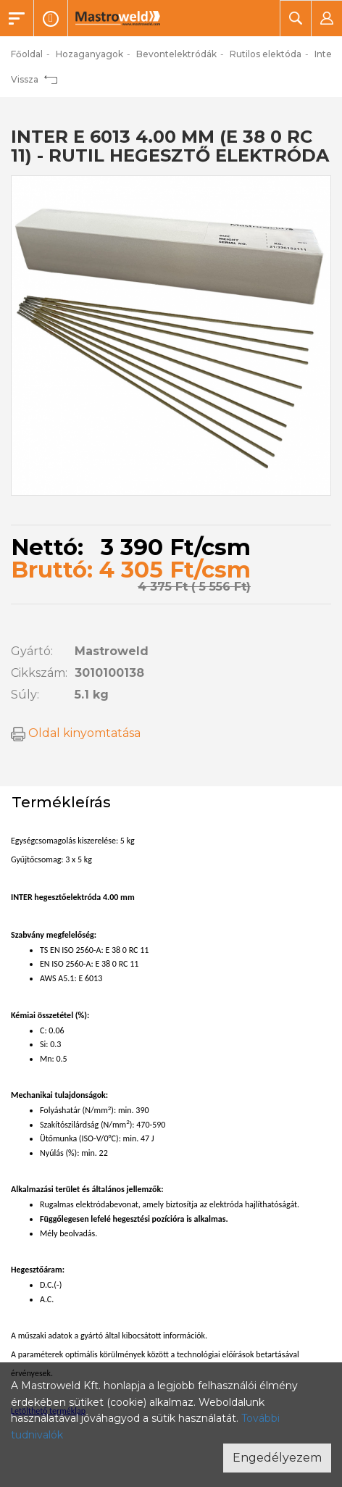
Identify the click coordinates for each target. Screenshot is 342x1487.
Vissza (34, 79)
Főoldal (27, 54)
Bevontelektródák (176, 54)
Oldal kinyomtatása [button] (76, 733)
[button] (295, 18)
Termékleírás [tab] (61, 802)
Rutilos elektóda (265, 54)
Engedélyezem (277, 1458)
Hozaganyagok (89, 54)
